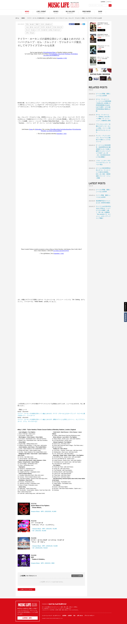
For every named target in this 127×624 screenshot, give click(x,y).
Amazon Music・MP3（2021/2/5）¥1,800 (44, 528)
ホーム (17, 18)
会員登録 (64, 615)
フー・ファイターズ (42, 30)
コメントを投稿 (77, 575)
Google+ (81, 24)
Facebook (125, 317)
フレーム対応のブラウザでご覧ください (51, 75)
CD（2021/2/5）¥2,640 (39, 530)
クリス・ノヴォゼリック (46, 24)
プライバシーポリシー (89, 615)
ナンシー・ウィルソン (31, 30)
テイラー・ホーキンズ (46, 27)
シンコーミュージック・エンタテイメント (57, 604)
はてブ (84, 24)
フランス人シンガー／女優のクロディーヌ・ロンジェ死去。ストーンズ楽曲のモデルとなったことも (103, 128)
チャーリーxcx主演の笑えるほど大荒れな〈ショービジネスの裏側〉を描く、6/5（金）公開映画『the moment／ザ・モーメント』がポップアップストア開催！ (103, 212)
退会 (74, 615)
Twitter (77, 24)
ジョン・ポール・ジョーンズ (32, 27)
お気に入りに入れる (26, 589)
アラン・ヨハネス (30, 24)
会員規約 (70, 615)
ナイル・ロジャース (57, 27)
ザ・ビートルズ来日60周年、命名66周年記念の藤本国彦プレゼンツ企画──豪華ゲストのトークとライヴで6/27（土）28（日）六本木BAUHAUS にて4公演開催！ (103, 151)
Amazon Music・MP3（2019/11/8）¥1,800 (45, 546)
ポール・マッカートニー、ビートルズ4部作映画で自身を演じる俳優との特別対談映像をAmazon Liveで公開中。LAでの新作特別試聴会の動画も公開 (103, 105)
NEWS (23, 18)
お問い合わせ (80, 615)
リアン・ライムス (30, 32)
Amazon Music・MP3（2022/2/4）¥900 (42, 563)
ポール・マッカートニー (54, 30)
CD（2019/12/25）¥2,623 (40, 548)
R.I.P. (37, 24)
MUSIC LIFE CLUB (63, 5)
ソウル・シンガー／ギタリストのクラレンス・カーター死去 (103, 162)
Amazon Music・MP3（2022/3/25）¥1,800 (43, 511)
